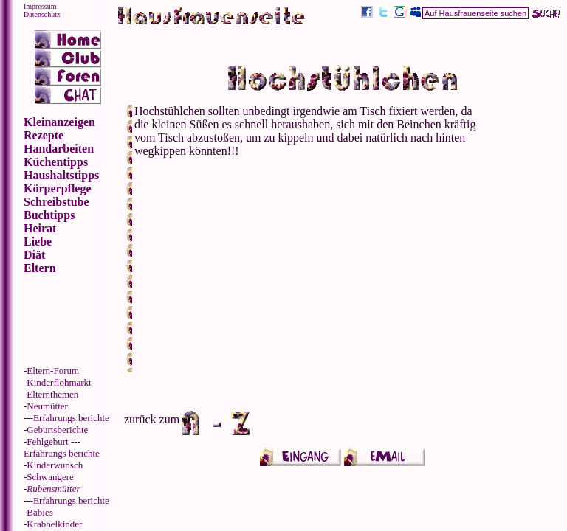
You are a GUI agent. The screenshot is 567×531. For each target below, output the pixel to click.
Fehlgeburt (47, 441)
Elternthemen (52, 394)
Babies (39, 512)
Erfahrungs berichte (71, 417)
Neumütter (47, 406)
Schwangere (50, 476)
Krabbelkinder (54, 524)
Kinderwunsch (55, 465)
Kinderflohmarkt (59, 382)
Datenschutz (42, 14)
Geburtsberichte (57, 429)
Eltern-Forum (53, 370)
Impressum (40, 6)
